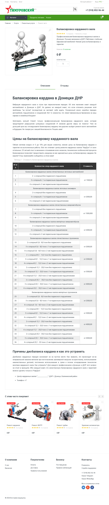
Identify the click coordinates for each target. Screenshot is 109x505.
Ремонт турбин (62, 425)
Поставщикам (61, 465)
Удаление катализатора (90, 425)
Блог (20, 2)
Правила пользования (39, 471)
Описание (45, 85)
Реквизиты (86, 465)
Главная (8, 23)
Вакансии (8, 468)
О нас (7, 2)
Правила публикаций (63, 468)
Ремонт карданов (13, 425)
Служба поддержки (89, 468)
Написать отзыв (81, 34)
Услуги (16, 23)
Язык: (99, 2)
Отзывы (64, 85)
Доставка (34, 468)
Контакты (14, 2)
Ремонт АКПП (37, 425)
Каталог (16, 18)
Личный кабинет (86, 2)
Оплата (33, 465)
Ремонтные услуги (28, 23)
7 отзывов (69, 34)
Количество (61, 60)
